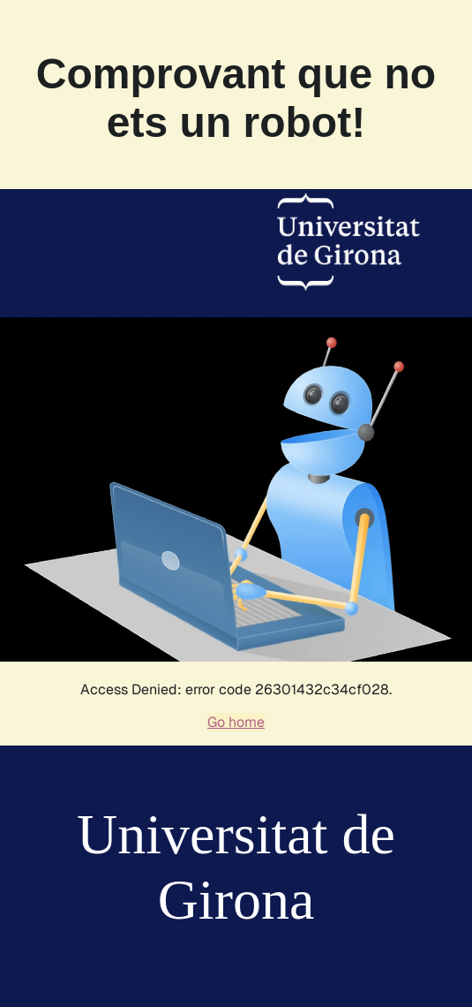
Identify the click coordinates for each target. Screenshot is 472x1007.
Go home (236, 722)
